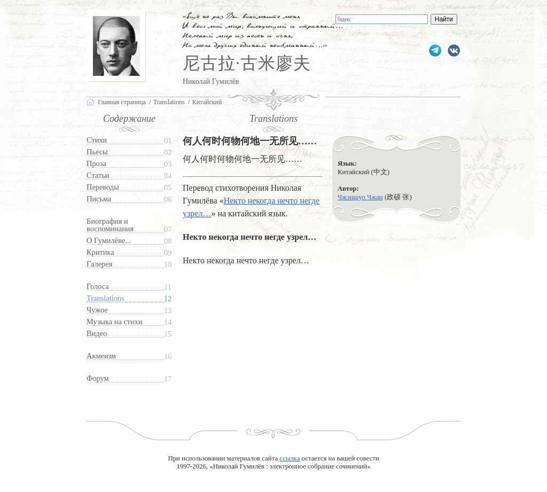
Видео (97, 334)
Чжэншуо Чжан (360, 197)
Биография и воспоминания (110, 225)
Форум (98, 378)
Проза (96, 164)
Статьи (98, 175)
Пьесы (97, 152)
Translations (105, 298)
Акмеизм (101, 356)
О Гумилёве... (109, 241)
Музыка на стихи (115, 322)
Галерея (99, 264)
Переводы (103, 187)
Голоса (98, 287)
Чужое (97, 310)
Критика (100, 252)
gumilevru (453, 50)
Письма (99, 199)
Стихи (97, 140)
